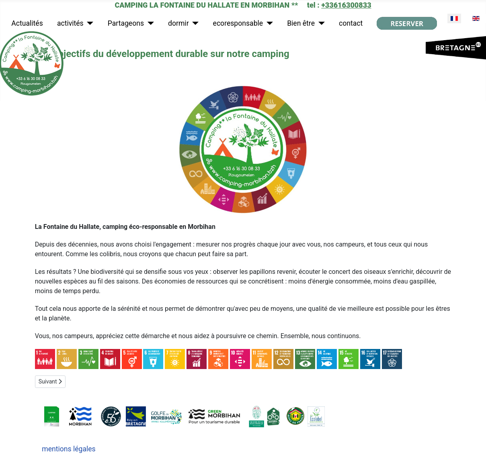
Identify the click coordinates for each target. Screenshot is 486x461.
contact (351, 23)
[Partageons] (149, 23)
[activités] (89, 23)
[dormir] (194, 23)
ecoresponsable (238, 23)
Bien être (301, 23)
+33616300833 (346, 5)
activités (70, 23)
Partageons (126, 23)
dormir (178, 23)
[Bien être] (320, 23)
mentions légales (68, 449)
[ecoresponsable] (268, 23)
